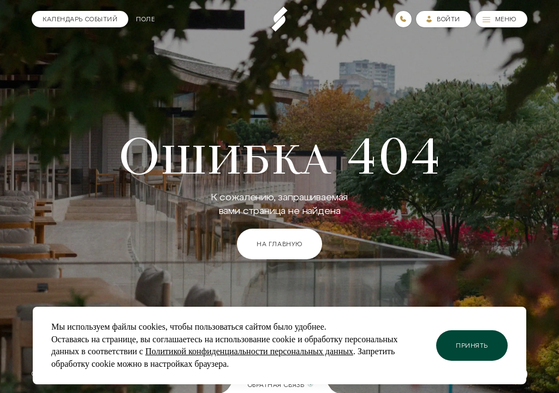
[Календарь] (80, 19)
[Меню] (501, 19)
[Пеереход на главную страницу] (279, 19)
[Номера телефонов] (403, 19)
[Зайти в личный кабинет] (443, 19)
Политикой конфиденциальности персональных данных (249, 351)
